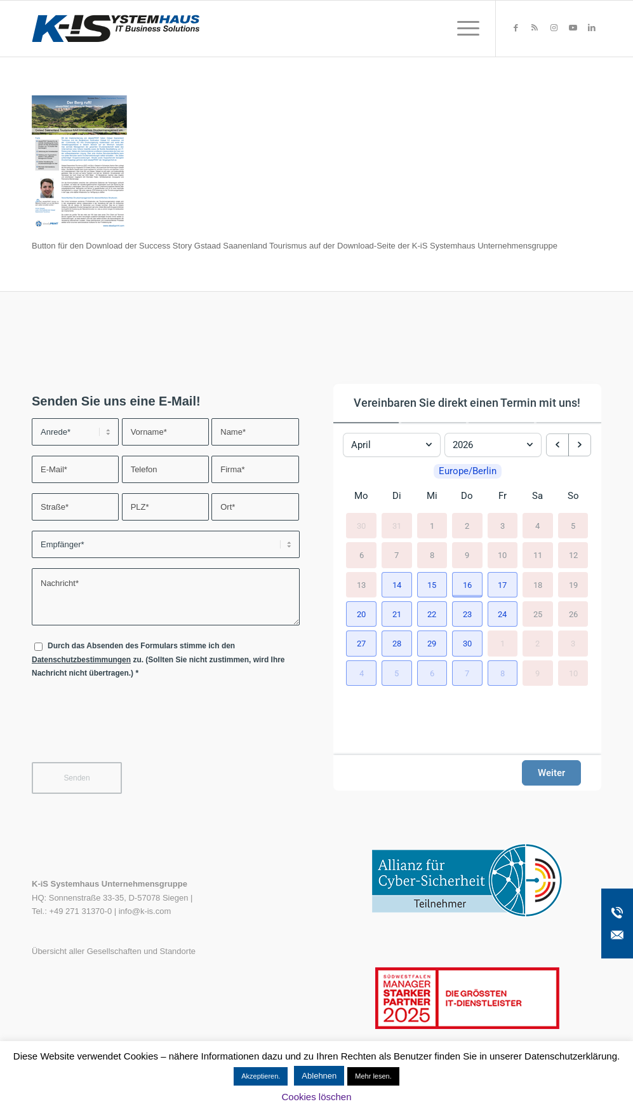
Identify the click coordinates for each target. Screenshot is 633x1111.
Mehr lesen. (373, 1076)
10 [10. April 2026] (502, 555)
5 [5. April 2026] (573, 526)
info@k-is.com (145, 911)
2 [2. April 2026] (467, 526)
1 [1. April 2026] (432, 526)
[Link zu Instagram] (553, 27)
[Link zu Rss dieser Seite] (534, 27)
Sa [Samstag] (537, 495)
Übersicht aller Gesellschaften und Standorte (114, 951)
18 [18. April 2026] (537, 585)
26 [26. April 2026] (573, 614)
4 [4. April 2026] (537, 526)
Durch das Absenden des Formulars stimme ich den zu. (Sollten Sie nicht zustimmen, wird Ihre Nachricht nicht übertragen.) (158, 659)
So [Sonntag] (573, 495)
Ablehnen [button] (319, 1075)
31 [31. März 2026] (396, 526)
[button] (397, 584)
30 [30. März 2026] (361, 526)
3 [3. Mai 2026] (573, 643)
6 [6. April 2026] (361, 555)
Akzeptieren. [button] (260, 1076)
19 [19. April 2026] (573, 585)
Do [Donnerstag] (467, 495)
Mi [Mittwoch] (432, 495)
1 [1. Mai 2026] (502, 643)
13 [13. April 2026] (361, 585)
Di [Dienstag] (396, 495)
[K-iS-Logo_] (115, 29)
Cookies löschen (316, 1096)
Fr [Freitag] (502, 495)
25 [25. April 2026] (537, 614)
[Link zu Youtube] (572, 27)
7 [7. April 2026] (396, 555)
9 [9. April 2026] (467, 555)
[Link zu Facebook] (515, 27)
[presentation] (128, 728)
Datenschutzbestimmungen (81, 659)
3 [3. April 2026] (502, 526)
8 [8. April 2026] (432, 555)
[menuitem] (464, 29)
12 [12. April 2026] (573, 555)
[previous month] (557, 444)
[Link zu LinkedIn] (591, 27)
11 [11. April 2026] (537, 555)
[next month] (579, 444)
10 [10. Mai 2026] (573, 673)
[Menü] (464, 29)
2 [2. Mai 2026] (537, 643)
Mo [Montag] (361, 495)
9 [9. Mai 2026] (537, 673)
